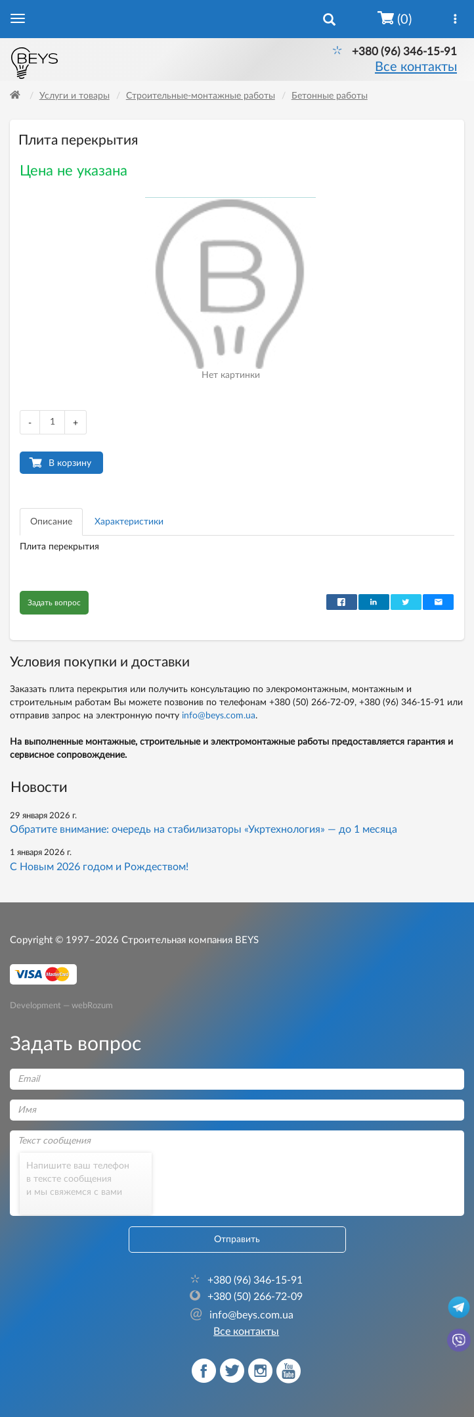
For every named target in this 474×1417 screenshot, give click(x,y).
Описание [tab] (51, 521)
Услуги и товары (74, 96)
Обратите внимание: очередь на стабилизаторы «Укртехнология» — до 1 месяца (203, 829)
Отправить (237, 1239)
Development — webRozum (61, 1005)
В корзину (70, 463)
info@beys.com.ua (218, 715)
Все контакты (416, 67)
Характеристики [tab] (129, 521)
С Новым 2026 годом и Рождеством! (99, 867)
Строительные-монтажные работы (200, 96)
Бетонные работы (329, 96)
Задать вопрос (54, 603)
